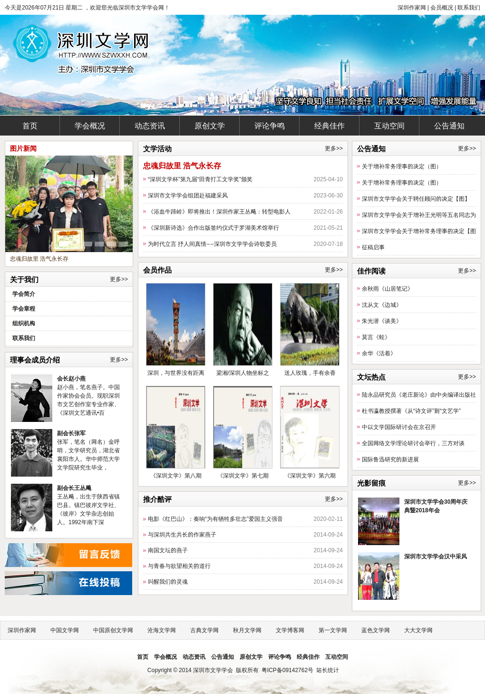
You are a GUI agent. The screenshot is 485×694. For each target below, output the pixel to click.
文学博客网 (290, 630)
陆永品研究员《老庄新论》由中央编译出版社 (419, 395)
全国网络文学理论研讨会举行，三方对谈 (413, 443)
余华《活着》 (379, 353)
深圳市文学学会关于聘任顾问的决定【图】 (416, 199)
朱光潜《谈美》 (382, 321)
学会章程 (23, 308)
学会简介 (23, 294)
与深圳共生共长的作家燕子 (182, 534)
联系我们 (468, 7)
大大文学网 (418, 630)
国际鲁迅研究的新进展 (390, 459)
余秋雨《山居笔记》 (387, 288)
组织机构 (23, 323)
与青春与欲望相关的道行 (179, 566)
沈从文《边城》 (382, 305)
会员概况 (441, 7)
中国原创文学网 (113, 630)
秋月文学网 (247, 630)
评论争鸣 (269, 125)
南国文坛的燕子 (168, 550)
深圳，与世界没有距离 (175, 373)
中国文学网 (64, 630)
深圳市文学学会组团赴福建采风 (188, 195)
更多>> (119, 279)
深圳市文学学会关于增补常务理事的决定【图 (419, 231)
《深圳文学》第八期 (176, 475)
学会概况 (90, 125)
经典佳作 (329, 125)
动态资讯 (150, 125)
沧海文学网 (161, 630)
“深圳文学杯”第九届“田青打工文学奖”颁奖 (200, 179)
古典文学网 (204, 630)
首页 (30, 125)
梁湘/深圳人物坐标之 (242, 373)
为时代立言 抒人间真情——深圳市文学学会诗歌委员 (212, 244)
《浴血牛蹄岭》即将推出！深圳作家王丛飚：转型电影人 (219, 211)
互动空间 (389, 125)
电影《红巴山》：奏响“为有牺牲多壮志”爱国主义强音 (215, 519)
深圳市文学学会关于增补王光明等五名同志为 (419, 215)
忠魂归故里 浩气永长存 (39, 258)
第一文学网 (333, 630)
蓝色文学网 (375, 630)
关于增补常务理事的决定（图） (402, 166)
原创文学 (209, 125)
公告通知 (449, 125)
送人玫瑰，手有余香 (310, 373)
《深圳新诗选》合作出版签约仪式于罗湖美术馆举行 (213, 228)
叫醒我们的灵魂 (168, 581)
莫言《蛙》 (376, 337)
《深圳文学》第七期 (243, 475)
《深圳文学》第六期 (310, 475)
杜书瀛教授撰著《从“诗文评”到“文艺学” (411, 411)
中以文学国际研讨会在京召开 (399, 427)
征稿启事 (373, 247)
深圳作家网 (412, 7)
